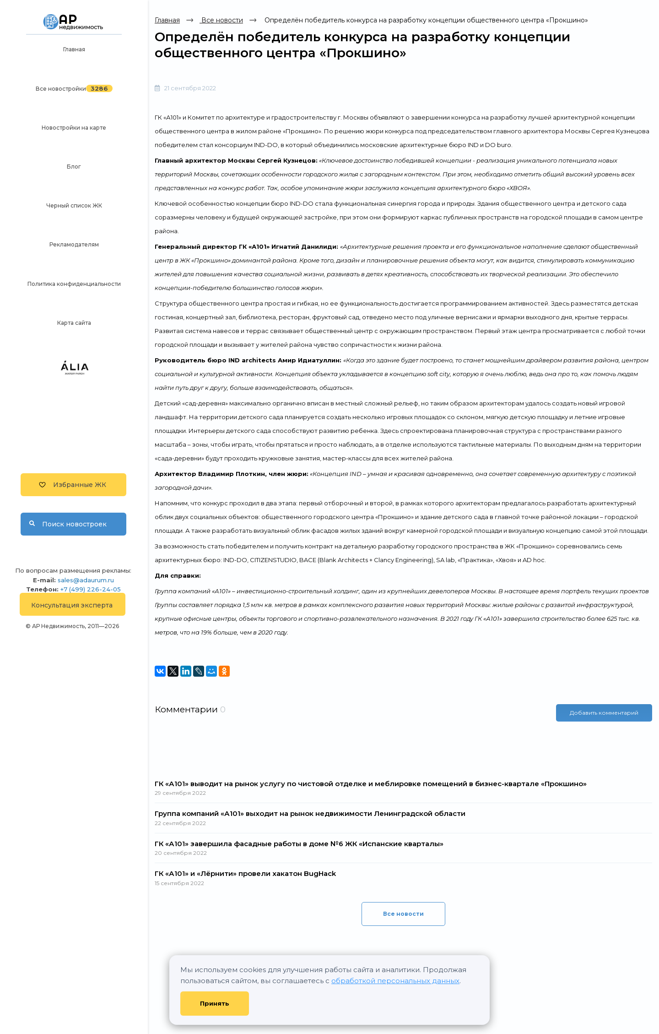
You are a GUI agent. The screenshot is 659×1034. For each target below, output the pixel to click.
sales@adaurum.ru (86, 580)
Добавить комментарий (604, 712)
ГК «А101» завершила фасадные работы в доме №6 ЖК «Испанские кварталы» (299, 843)
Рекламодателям (74, 244)
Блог (74, 166)
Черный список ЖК (74, 205)
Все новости (221, 20)
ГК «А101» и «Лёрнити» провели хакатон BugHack (245, 873)
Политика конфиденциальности (74, 283)
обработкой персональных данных (395, 980)
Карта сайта (74, 322)
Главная (74, 49)
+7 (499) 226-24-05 (90, 589)
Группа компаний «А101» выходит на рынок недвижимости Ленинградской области (310, 813)
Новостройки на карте (74, 127)
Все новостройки (61, 88)
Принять (214, 1003)
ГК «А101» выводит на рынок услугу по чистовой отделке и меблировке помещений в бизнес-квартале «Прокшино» (371, 783)
